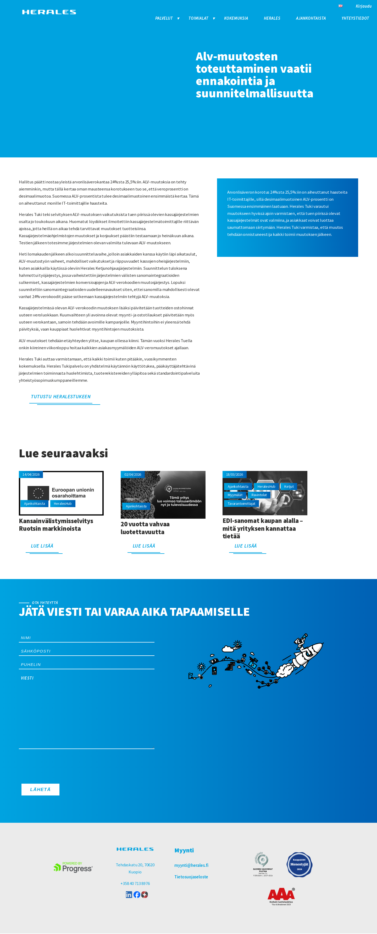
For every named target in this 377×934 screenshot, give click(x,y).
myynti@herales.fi (191, 866)
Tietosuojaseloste (191, 877)
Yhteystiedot (355, 18)
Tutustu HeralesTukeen (61, 397)
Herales (272, 18)
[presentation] (58, 765)
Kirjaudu (364, 6)
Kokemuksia (236, 18)
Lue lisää (42, 546)
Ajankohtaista (311, 18)
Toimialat (198, 18)
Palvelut (164, 18)
